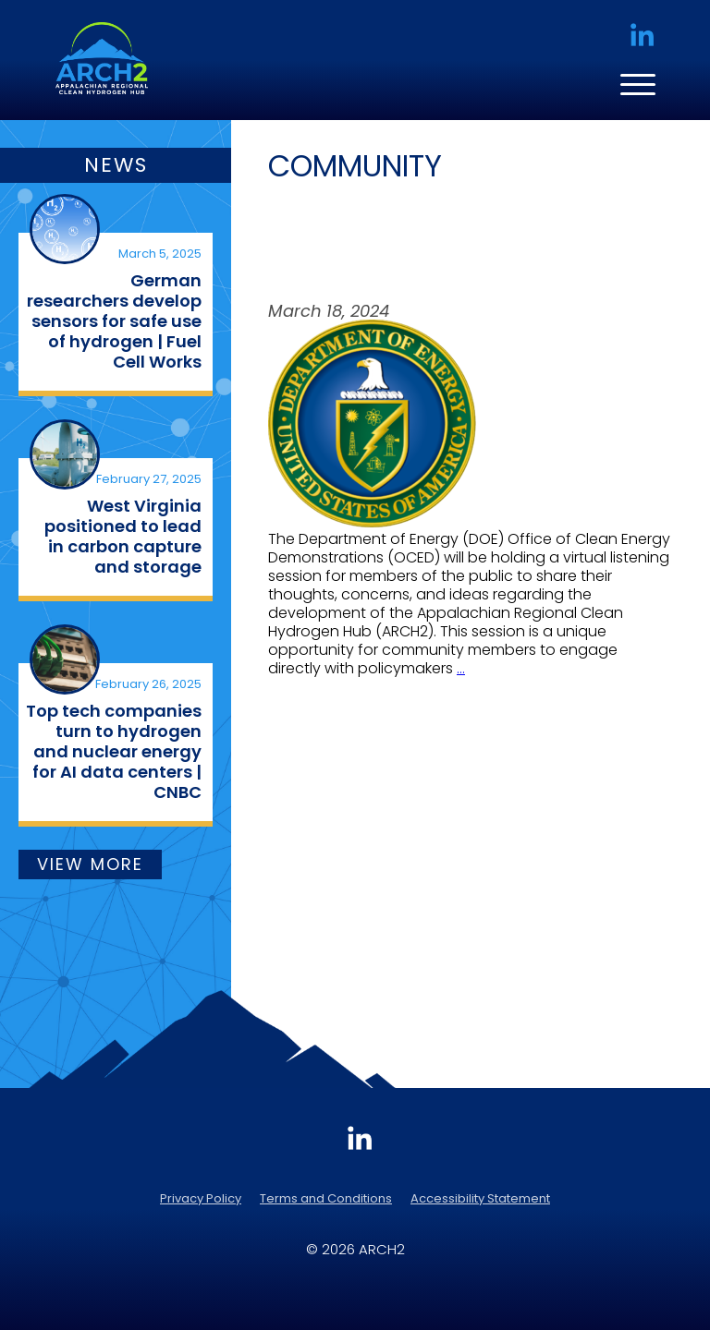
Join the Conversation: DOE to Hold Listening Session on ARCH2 (447, 243)
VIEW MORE (90, 864)
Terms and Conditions (326, 1198)
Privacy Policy (200, 1198)
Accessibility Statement (480, 1198)
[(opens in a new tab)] (65, 229)
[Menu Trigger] (632, 83)
